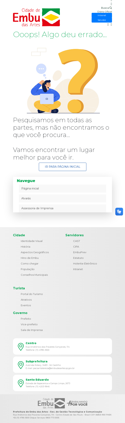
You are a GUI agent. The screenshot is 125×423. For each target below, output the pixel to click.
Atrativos (26, 299)
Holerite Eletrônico (85, 263)
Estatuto (78, 257)
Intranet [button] (102, 15)
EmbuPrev (79, 252)
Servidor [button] (102, 20)
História (25, 246)
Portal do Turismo (32, 294)
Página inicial (30, 188)
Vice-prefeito (29, 324)
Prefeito (26, 318)
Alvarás (26, 198)
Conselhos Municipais (34, 274)
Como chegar (29, 263)
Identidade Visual (32, 240)
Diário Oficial (104, 11)
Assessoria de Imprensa (37, 208)
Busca (106, 7)
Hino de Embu (30, 257)
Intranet (78, 269)
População (28, 269)
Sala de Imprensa (32, 329)
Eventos (26, 305)
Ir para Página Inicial (62, 166)
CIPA (76, 246)
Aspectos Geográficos (35, 252)
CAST (76, 240)
